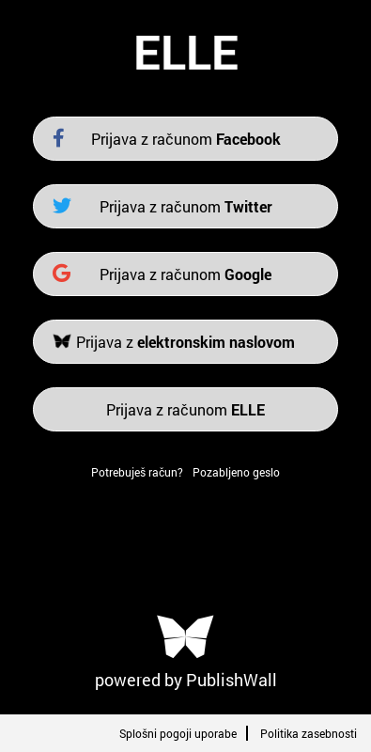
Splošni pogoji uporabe (178, 733)
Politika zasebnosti (308, 733)
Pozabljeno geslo (236, 471)
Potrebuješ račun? (137, 471)
